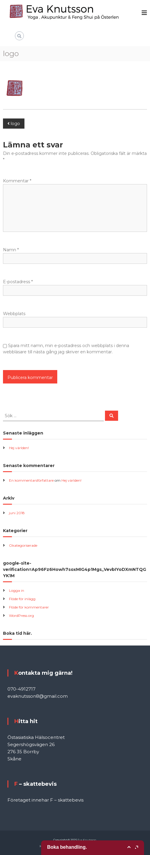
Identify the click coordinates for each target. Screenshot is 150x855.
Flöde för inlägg (22, 599)
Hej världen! (19, 448)
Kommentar (17, 181)
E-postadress (18, 281)
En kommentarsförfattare (31, 480)
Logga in (16, 590)
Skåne (14, 759)
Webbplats (14, 313)
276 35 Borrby (23, 751)
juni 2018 (17, 513)
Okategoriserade (23, 545)
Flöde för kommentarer (29, 607)
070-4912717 (21, 689)
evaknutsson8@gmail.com (37, 696)
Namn (11, 249)
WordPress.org (21, 615)
